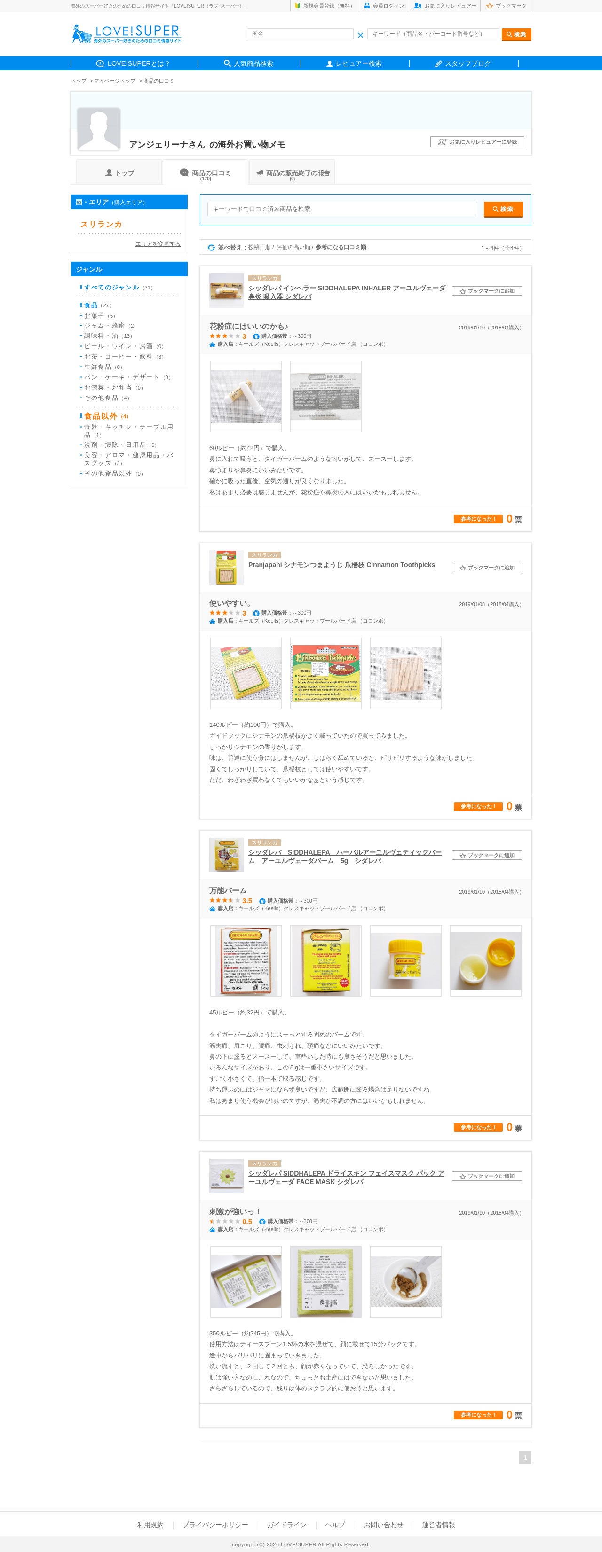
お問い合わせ (384, 1525)
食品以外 (107, 416)
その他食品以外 (115, 473)
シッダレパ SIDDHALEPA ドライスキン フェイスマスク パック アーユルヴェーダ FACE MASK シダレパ (346, 1177)
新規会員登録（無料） (329, 5)
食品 (99, 305)
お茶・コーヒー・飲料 (125, 356)
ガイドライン (287, 1525)
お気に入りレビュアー (450, 5)
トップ (79, 81)
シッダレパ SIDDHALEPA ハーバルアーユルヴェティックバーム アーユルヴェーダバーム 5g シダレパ (345, 857)
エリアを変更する (158, 244)
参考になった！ (479, 519)
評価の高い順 (293, 247)
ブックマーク (511, 5)
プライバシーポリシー (215, 1525)
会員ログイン (388, 5)
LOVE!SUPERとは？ (139, 63)
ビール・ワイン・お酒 (125, 346)
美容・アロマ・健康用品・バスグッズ (129, 459)
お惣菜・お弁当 (115, 387)
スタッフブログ (468, 63)
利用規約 (150, 1525)
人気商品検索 (253, 63)
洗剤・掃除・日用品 (121, 444)
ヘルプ (335, 1525)
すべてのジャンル (120, 287)
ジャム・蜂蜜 (111, 325)
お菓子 (101, 315)
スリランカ (101, 224)
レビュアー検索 (359, 63)
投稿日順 (259, 247)
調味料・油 (109, 335)
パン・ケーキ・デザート (129, 377)
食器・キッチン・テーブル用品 (129, 430)
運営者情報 (438, 1525)
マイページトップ (114, 81)
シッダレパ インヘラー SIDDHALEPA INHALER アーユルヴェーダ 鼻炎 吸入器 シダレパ (346, 292)
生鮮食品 (104, 366)
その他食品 (108, 397)
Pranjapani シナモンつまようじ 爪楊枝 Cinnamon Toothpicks (341, 565)
